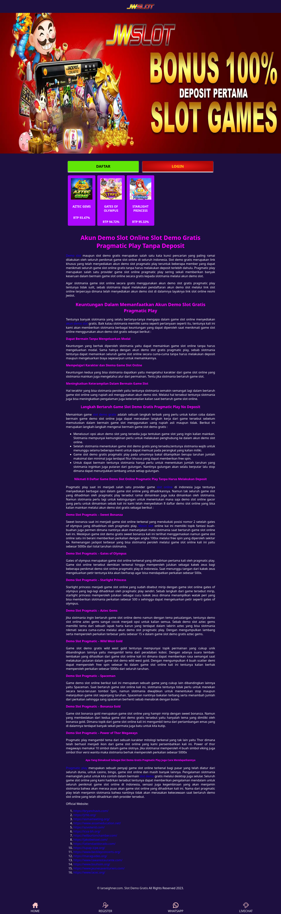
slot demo (147, 776)
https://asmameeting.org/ (91, 819)
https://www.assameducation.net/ (97, 823)
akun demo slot (77, 323)
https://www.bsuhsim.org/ (91, 864)
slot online (165, 487)
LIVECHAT (245, 907)
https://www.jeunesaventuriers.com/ (98, 868)
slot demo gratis (104, 414)
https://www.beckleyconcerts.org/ (97, 852)
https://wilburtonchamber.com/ (95, 835)
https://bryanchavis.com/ (90, 811)
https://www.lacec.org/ (89, 872)
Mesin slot (145, 526)
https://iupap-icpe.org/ (89, 848)
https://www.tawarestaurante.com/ (97, 860)
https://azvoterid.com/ (89, 827)
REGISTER (105, 907)
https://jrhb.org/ (84, 815)
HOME (35, 907)
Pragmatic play (76, 768)
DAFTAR (103, 166)
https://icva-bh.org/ (86, 831)
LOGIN (178, 166)
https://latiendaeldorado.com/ (94, 844)
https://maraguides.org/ (90, 856)
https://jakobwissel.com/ (90, 840)
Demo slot (73, 255)
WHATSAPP (175, 907)
